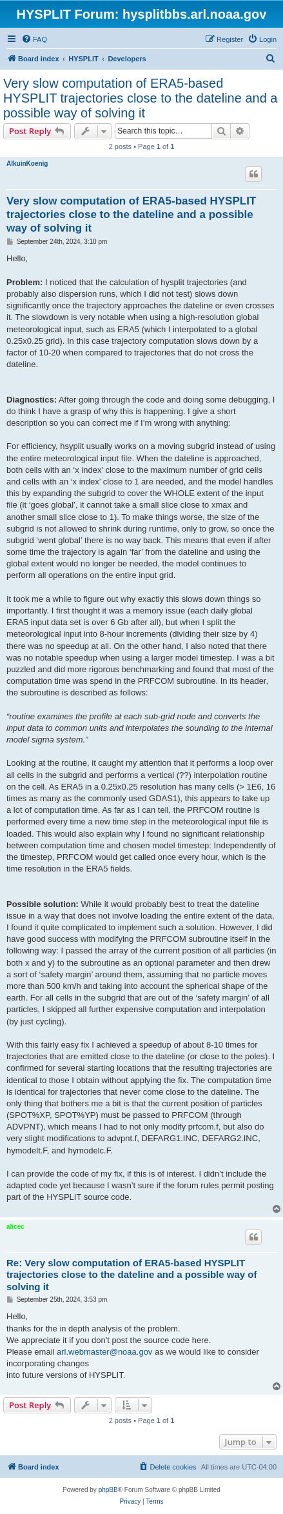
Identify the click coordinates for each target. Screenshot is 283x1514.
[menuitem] (34, 39)
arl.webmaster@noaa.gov (104, 1352)
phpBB (108, 1489)
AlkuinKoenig (27, 163)
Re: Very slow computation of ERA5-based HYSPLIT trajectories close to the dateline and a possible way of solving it (131, 1275)
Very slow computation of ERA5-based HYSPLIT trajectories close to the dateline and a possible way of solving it (140, 98)
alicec (15, 1226)
